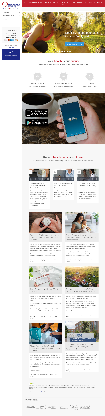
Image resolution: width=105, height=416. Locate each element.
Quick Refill (77, 8)
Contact (5, 19)
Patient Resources (8, 15)
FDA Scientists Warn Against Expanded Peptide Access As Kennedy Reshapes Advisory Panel (80, 346)
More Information (74, 44)
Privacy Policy (11, 47)
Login (102, 8)
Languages (57, 8)
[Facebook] (10, 25)
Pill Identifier (69, 8)
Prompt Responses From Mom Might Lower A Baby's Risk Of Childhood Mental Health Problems (81, 237)
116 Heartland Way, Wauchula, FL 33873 (35, 2)
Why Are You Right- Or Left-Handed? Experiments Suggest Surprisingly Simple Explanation (45, 348)
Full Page (32, 261)
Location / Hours (86, 8)
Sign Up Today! (95, 8)
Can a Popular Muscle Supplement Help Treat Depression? (37, 186)
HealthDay (39, 391)
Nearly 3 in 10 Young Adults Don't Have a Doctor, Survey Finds (87, 186)
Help (63, 8)
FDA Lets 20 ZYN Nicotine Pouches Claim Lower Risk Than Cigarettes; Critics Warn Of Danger (44, 237)
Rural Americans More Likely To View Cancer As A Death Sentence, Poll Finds (80, 290)
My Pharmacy (6, 12)
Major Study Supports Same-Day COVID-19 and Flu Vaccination (63, 186)
